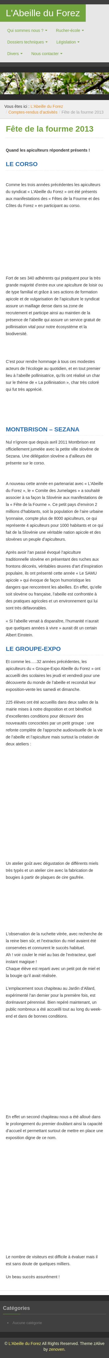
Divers (13, 53)
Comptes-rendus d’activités (33, 112)
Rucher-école (68, 30)
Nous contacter (45, 53)
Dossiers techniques (25, 42)
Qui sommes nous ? (25, 30)
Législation (66, 42)
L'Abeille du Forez (43, 13)
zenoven (56, 1349)
